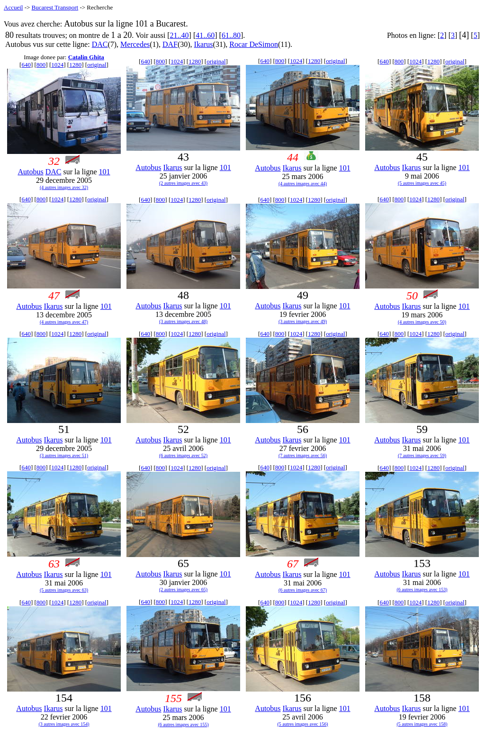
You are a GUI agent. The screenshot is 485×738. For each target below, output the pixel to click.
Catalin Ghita (86, 57)
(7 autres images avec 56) (302, 455)
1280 (75, 64)
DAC (100, 44)
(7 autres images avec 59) (422, 455)
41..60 (205, 35)
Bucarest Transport (55, 7)
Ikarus (203, 44)
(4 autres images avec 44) (302, 183)
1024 (57, 64)
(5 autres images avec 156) (302, 724)
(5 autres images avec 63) (64, 590)
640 (26, 64)
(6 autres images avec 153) (421, 589)
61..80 (231, 35)
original (96, 64)
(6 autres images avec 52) (183, 455)
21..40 (179, 35)
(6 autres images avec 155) (183, 724)
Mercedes (135, 44)
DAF (170, 44)
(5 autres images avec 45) (422, 183)
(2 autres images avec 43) (183, 183)
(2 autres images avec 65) (183, 589)
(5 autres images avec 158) (421, 724)
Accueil (13, 7)
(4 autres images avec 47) (64, 321)
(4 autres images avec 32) (64, 187)
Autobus (30, 172)
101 (104, 172)
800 (41, 64)
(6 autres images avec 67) (302, 590)
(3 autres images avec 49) (302, 321)
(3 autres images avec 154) (63, 724)
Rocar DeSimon (253, 44)
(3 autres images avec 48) (183, 321)
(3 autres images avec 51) (64, 455)
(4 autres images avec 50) (422, 321)
